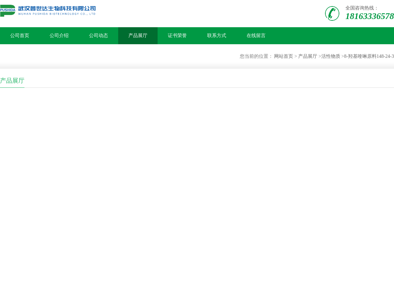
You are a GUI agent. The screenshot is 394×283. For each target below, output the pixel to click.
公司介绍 (59, 35)
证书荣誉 (177, 35)
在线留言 (256, 35)
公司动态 (98, 35)
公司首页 (19, 35)
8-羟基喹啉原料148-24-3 (369, 56)
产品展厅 (137, 35)
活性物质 (330, 56)
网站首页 (283, 56)
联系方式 (216, 35)
